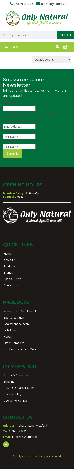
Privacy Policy (12, 394)
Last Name (11, 141)
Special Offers (12, 279)
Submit (12, 153)
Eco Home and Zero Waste (21, 349)
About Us (10, 260)
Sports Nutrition (14, 317)
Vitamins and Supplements (20, 311)
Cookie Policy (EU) (15, 400)
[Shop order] (51, 59)
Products (9, 266)
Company (9, 103)
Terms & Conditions (16, 375)
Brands (8, 272)
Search (65, 35)
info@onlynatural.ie (53, 4)
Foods (8, 336)
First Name (11, 131)
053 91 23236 (23, 4)
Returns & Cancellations (19, 388)
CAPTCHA (9, 159)
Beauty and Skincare (17, 324)
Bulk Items (10, 330)
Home (8, 253)
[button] (14, 47)
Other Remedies (14, 343)
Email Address (20, 121)
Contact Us (11, 285)
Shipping (9, 381)
